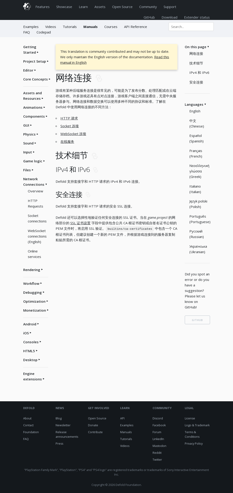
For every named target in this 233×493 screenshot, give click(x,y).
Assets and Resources (32, 96)
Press (59, 444)
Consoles (31, 342)
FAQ (26, 32)
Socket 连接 (69, 126)
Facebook (159, 425)
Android (29, 324)
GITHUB (197, 320)
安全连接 (196, 82)
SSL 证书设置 (80, 223)
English (194, 111)
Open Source (122, 6)
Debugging (32, 292)
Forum (157, 432)
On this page (195, 46)
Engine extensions (32, 376)
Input (27, 152)
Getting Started (29, 49)
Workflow (31, 283)
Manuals (90, 26)
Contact (28, 425)
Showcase (64, 6)
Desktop (30, 359)
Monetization (34, 310)
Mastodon (159, 446)
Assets (99, 6)
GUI (26, 125)
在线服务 (67, 141)
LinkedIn (158, 439)
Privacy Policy (194, 444)
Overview (35, 191)
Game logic (32, 161)
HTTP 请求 (69, 118)
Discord (158, 418)
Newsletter (63, 425)
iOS (26, 333)
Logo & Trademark (197, 425)
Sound (28, 143)
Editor (28, 70)
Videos (50, 26)
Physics (29, 134)
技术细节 (196, 63)
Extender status (197, 17)
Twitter (157, 460)
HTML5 (29, 351)
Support (170, 6)
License (190, 418)
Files (27, 170)
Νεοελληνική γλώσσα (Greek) (199, 171)
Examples (31, 26)
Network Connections (33, 182)
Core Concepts (35, 79)
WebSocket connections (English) (37, 236)
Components (34, 116)
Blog (59, 418)
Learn (83, 6)
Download (169, 17)
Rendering (31, 269)
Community (148, 6)
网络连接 (196, 53)
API (122, 418)
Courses (110, 26)
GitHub (149, 17)
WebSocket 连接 (73, 133)
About (27, 418)
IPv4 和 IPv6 (199, 72)
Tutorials (70, 26)
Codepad (44, 32)
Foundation (31, 432)
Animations (33, 107)
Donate (93, 425)
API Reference (135, 26)
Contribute (95, 432)
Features (42, 6)
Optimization (34, 301)
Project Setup (34, 61)
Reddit (157, 453)
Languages (194, 104)
